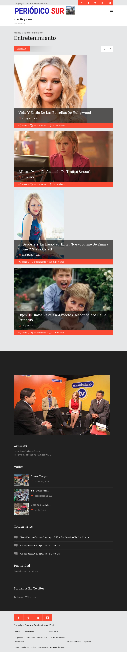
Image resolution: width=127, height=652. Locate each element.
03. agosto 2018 (29, 118)
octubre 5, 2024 (41, 481)
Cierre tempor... (40, 476)
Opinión (19, 637)
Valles (34, 647)
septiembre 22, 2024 (44, 495)
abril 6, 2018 (40, 510)
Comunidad (19, 641)
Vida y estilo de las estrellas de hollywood (54, 112)
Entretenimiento (57, 647)
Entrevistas (42, 637)
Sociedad (25, 647)
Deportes (87, 641)
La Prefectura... (40, 490)
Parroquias (43, 647)
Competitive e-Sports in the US (40, 545)
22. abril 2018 (28, 177)
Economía (53, 631)
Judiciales (30, 637)
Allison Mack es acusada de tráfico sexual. (54, 171)
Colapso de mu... (41, 504)
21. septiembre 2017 (31, 254)
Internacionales (74, 641)
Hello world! (19, 23)
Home (17, 32)
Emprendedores (58, 637)
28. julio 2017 (28, 325)
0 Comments (40, 125)
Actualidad (29, 631)
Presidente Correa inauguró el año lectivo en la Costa (54, 537)
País (17, 647)
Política (17, 631)
